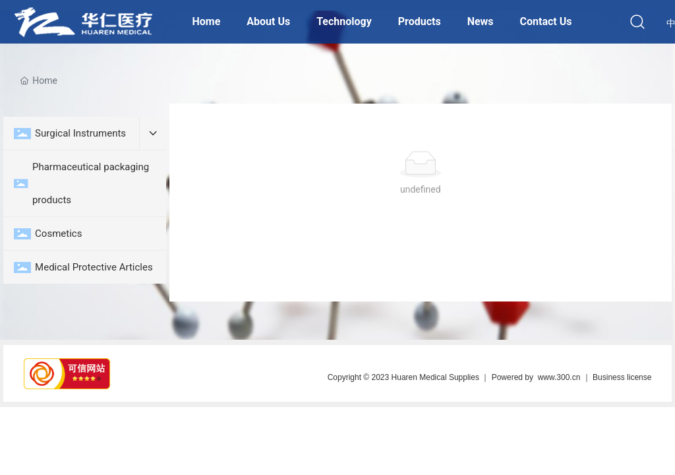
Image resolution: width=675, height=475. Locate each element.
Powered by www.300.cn (536, 377)
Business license (622, 377)
